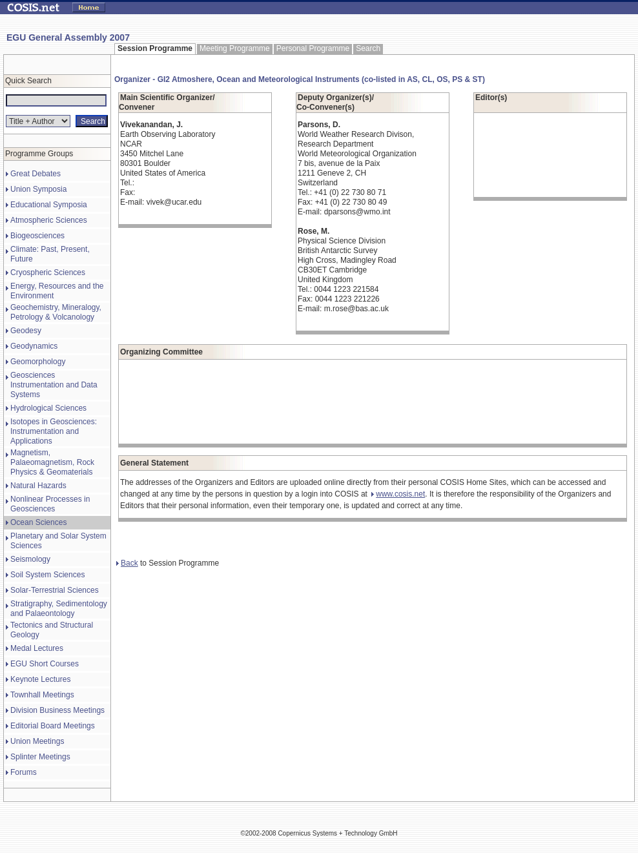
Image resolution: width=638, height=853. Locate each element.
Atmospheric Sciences (48, 220)
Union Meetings (37, 741)
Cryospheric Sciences (47, 272)
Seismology (30, 559)
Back (127, 563)
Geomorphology (37, 361)
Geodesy (25, 330)
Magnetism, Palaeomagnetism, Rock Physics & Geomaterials (52, 462)
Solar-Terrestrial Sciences (54, 590)
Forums (23, 772)
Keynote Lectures (40, 679)
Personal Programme (312, 48)
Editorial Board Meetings (52, 725)
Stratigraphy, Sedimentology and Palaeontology (58, 608)
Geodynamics (33, 346)
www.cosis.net (398, 493)
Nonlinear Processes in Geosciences (50, 504)
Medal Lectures (36, 648)
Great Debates (35, 173)
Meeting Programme (235, 48)
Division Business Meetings (57, 710)
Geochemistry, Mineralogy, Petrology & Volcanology (55, 312)
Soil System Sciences (47, 574)
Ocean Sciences (38, 522)
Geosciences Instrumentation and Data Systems (54, 385)
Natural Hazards (38, 485)
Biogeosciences (37, 235)
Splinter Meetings (40, 756)
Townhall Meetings (42, 694)
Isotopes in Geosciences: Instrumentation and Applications (53, 431)
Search (368, 48)
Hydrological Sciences (48, 408)
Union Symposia (38, 189)
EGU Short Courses (44, 663)
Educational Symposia (48, 204)
